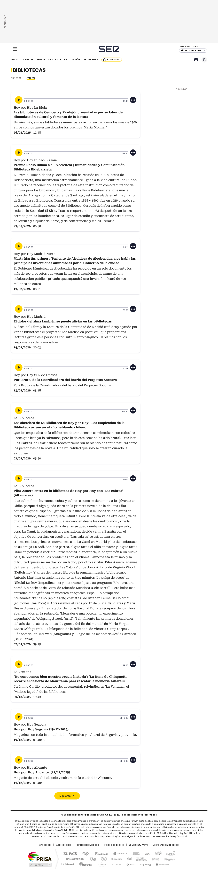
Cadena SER (109, 49)
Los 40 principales (83, 853)
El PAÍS (68, 853)
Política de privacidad (87, 845)
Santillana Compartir (118, 853)
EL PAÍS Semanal (140, 858)
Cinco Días (115, 858)
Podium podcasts (100, 863)
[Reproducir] (18, 100)
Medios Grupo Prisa (40, 865)
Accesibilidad (63, 845)
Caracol (170, 853)
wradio (102, 858)
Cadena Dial (128, 858)
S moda (130, 863)
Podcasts (113, 59)
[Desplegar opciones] (133, 100)
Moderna (85, 863)
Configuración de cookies (166, 845)
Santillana (99, 853)
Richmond (67, 863)
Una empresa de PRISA (40, 856)
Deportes (27, 59)
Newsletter (196, 60)
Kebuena (169, 858)
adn (158, 853)
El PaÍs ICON (115, 863)
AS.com (146, 853)
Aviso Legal (45, 845)
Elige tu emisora (191, 50)
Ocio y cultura (57, 59)
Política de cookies (114, 845)
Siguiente (65, 796)
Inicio (14, 59)
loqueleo (145, 863)
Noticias (16, 77)
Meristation (161, 863)
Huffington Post (74, 858)
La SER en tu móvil (138, 845)
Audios (31, 77)
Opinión (75, 59)
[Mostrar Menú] (15, 49)
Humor (41, 59)
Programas (91, 59)
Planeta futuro (155, 858)
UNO (92, 858)
